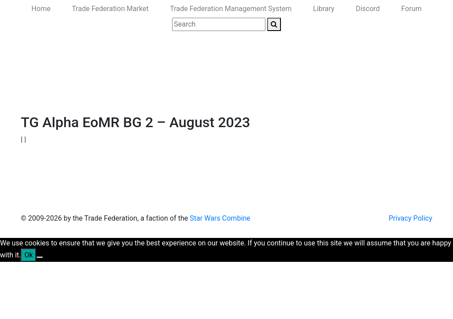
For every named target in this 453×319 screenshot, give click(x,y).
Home (40, 8)
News (59, 94)
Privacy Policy (411, 218)
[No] (39, 257)
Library (323, 8)
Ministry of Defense (151, 94)
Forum (411, 8)
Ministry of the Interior (223, 94)
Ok (28, 255)
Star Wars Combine (220, 218)
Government (94, 94)
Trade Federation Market (110, 8)
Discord (368, 8)
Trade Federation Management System (231, 8)
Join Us (336, 94)
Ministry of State (292, 94)
